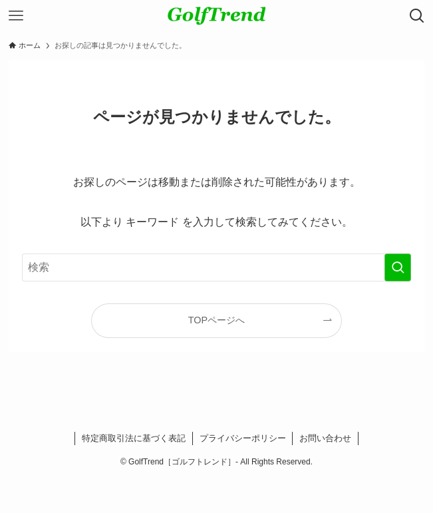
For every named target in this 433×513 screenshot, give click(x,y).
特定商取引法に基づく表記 (134, 438)
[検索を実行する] (397, 267)
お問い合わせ (325, 438)
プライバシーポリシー (243, 438)
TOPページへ (216, 320)
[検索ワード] (217, 267)
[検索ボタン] (417, 16)
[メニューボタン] (16, 16)
